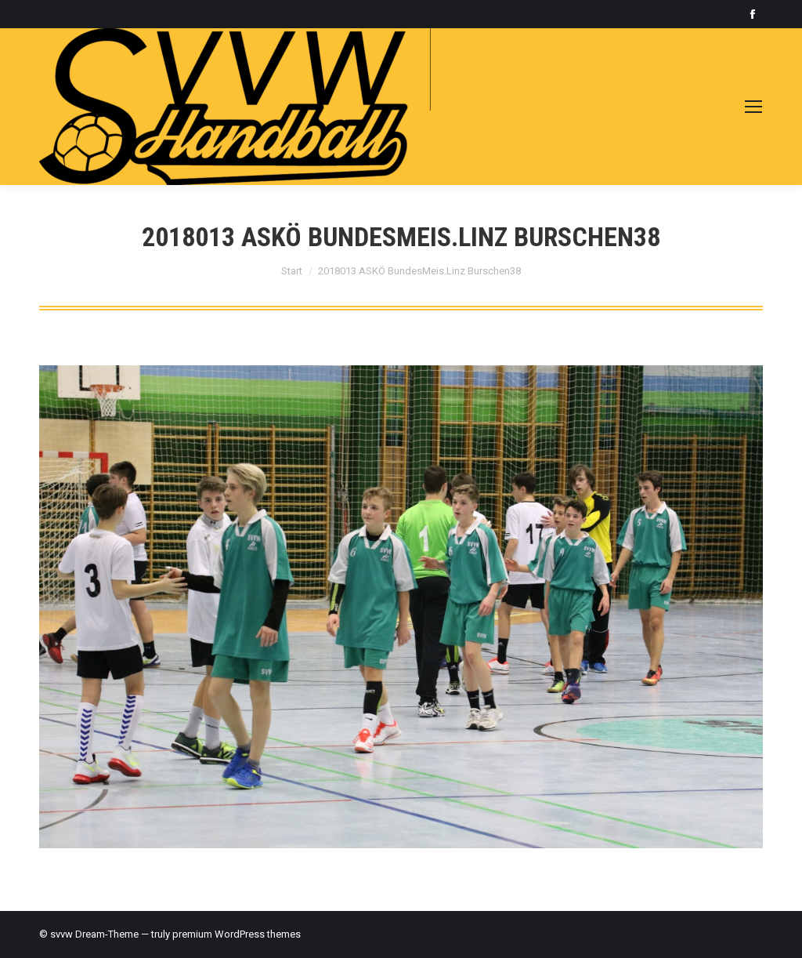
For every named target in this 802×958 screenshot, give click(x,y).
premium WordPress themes (236, 934)
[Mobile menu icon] (753, 106)
